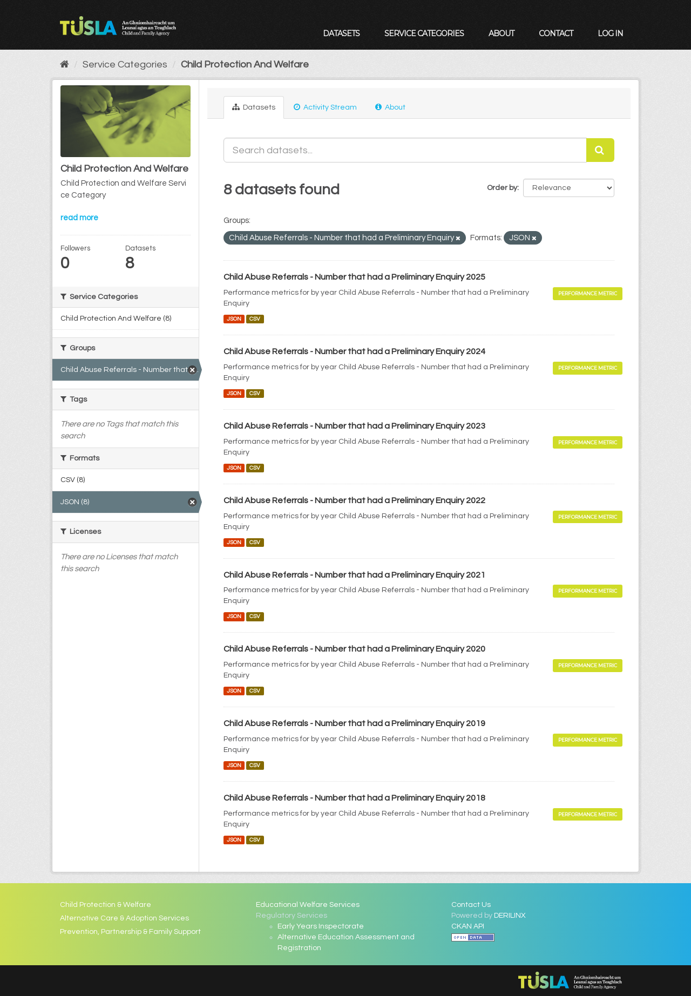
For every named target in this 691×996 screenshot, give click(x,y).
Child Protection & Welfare (105, 905)
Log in (610, 33)
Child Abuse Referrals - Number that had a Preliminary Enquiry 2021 (354, 575)
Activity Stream (325, 107)
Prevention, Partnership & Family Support (130, 932)
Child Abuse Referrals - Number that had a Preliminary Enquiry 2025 (354, 277)
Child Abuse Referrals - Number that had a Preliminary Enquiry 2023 (354, 426)
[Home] (64, 64)
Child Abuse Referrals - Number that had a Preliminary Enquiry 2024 (354, 351)
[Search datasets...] (405, 150)
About (501, 33)
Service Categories (424, 33)
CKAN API (467, 926)
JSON (234, 319)
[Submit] (600, 150)
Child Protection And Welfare (245, 64)
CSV (254, 319)
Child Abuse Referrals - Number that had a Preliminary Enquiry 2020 (354, 649)
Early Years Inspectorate (320, 926)
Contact (556, 33)
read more (79, 218)
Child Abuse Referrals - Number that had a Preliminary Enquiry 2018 (354, 798)
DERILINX (510, 915)
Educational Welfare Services (308, 905)
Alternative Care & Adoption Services (124, 918)
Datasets (341, 33)
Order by (502, 188)
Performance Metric (587, 293)
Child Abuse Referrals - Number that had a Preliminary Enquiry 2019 (354, 723)
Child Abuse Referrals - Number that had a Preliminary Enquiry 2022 (354, 500)
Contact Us (471, 905)
